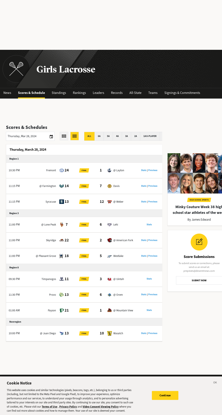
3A (126, 136)
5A (108, 136)
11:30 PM (14, 295)
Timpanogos (49, 279)
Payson (52, 310)
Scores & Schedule (31, 93)
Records (117, 93)
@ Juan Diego (48, 333)
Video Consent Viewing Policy (101, 408)
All (89, 136)
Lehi (115, 224)
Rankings (79, 93)
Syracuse (51, 201)
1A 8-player (150, 136)
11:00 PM (14, 225)
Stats (143, 170)
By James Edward (199, 219)
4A (117, 136)
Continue (165, 397)
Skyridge (51, 240)
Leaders (98, 93)
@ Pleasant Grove (46, 256)
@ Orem (118, 295)
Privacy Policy (68, 408)
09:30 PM (14, 279)
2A (135, 136)
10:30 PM (14, 170)
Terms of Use (49, 408)
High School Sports (199, 200)
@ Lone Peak (48, 224)
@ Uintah (118, 279)
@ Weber (118, 201)
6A (99, 136)
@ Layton (118, 170)
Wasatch (118, 333)
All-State (135, 93)
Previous (152, 170)
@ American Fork (123, 240)
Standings (59, 93)
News (7, 93)
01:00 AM (14, 310)
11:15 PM (14, 186)
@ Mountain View (123, 310)
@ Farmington (47, 186)
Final (84, 170)
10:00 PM (14, 333)
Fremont (51, 170)
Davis (116, 186)
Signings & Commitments (182, 93)
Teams (153, 93)
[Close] (215, 385)
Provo (52, 295)
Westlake (118, 256)
